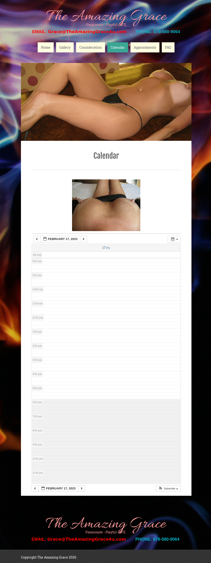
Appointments (145, 47)
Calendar (118, 47)
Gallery (64, 47)
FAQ (168, 47)
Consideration (90, 47)
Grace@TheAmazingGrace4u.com (87, 31)
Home (45, 47)
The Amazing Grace (106, 17)
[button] (168, 488)
